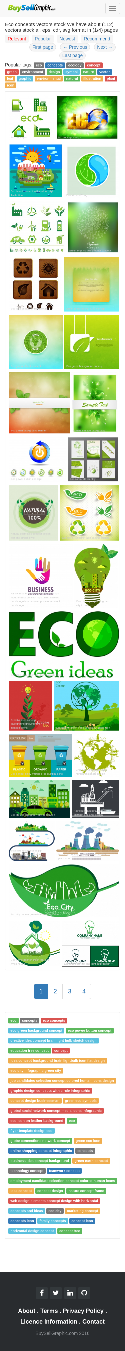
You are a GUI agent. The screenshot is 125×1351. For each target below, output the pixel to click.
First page (42, 47)
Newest (67, 38)
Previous (75, 47)
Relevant (17, 38)
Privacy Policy (83, 1311)
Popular (43, 38)
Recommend (97, 38)
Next (105, 47)
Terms (49, 1311)
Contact (93, 1321)
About (26, 1311)
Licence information (48, 1321)
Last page (72, 55)
